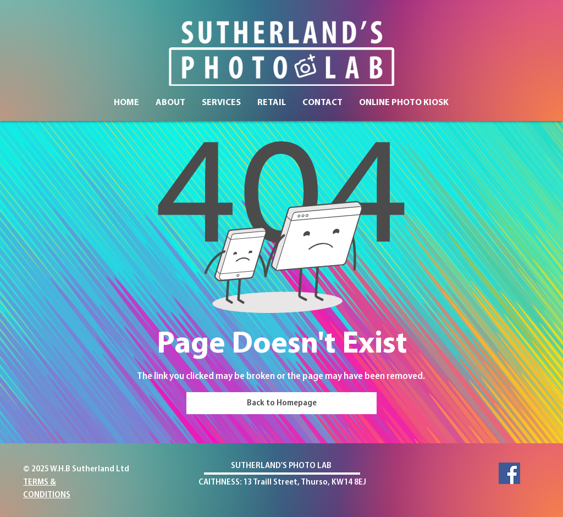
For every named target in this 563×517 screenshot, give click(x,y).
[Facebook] (509, 473)
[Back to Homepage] (281, 403)
